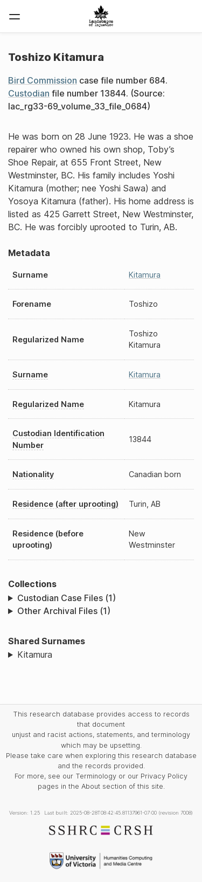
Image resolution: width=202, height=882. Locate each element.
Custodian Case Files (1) (66, 597)
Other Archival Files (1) (63, 610)
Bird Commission (42, 80)
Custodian (29, 93)
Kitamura (145, 274)
